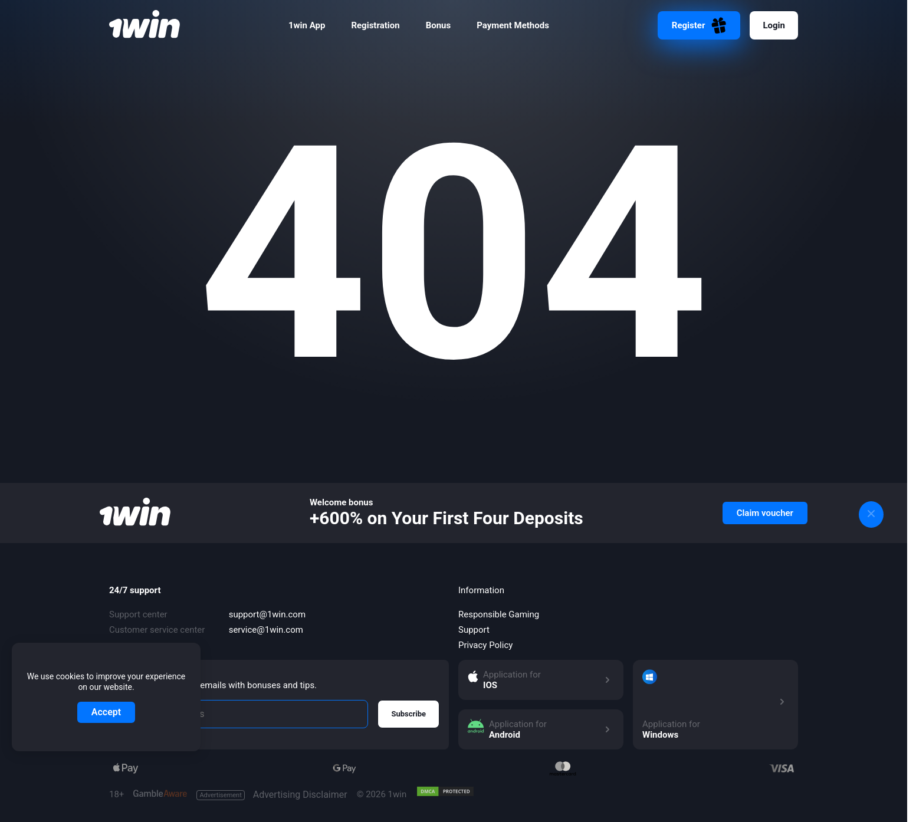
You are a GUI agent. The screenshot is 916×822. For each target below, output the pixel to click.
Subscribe (408, 713)
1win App (306, 25)
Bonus (438, 25)
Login (774, 25)
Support (474, 629)
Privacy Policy (485, 645)
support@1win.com (267, 614)
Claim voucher (765, 513)
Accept (106, 712)
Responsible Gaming (498, 614)
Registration (375, 25)
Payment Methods (513, 25)
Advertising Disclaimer (271, 795)
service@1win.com (266, 629)
